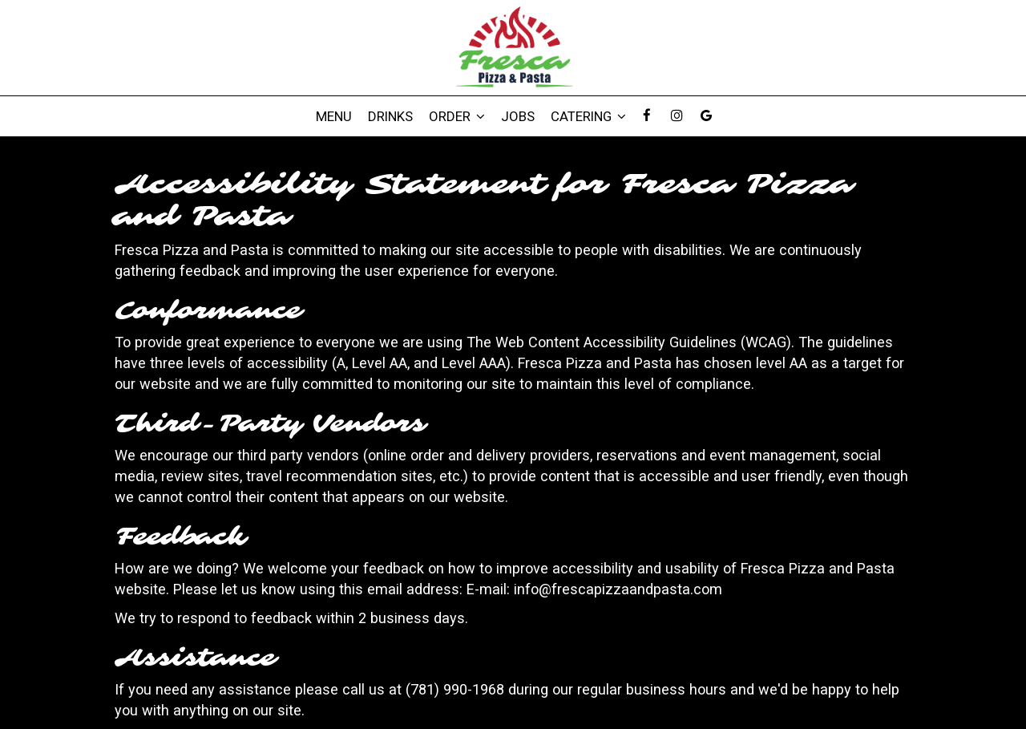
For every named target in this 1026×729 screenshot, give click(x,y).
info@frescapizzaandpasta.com (618, 589)
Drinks (390, 116)
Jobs (518, 116)
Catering (588, 116)
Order (457, 116)
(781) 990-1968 (455, 689)
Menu (334, 116)
